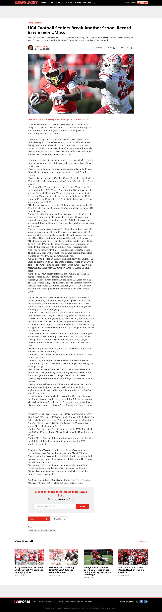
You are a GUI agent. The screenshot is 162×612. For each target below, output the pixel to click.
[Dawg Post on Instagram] (146, 601)
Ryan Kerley (21, 575)
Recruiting (60, 3)
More (89, 3)
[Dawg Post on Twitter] (137, 601)
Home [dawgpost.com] (34, 602)
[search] (94, 3)
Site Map (80, 602)
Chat (84, 3)
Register (133, 3)
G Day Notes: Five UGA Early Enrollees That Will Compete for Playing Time (29, 569)
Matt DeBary (90, 577)
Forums (43, 3)
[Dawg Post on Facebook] (141, 601)
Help (54, 602)
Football (51, 3)
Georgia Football (35, 23)
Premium (78, 3)
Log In (127, 3)
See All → (144, 541)
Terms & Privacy (70, 602)
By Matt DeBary (41, 46)
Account (40, 602)
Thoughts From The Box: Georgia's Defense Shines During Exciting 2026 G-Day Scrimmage (97, 571)
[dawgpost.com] (26, 2)
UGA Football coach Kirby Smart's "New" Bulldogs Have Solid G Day (61, 569)
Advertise (48, 602)
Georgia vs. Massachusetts (38, 531)
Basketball (69, 3)
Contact (60, 602)
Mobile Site (88, 602)
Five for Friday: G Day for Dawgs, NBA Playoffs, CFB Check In (131, 569)
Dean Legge (55, 575)
